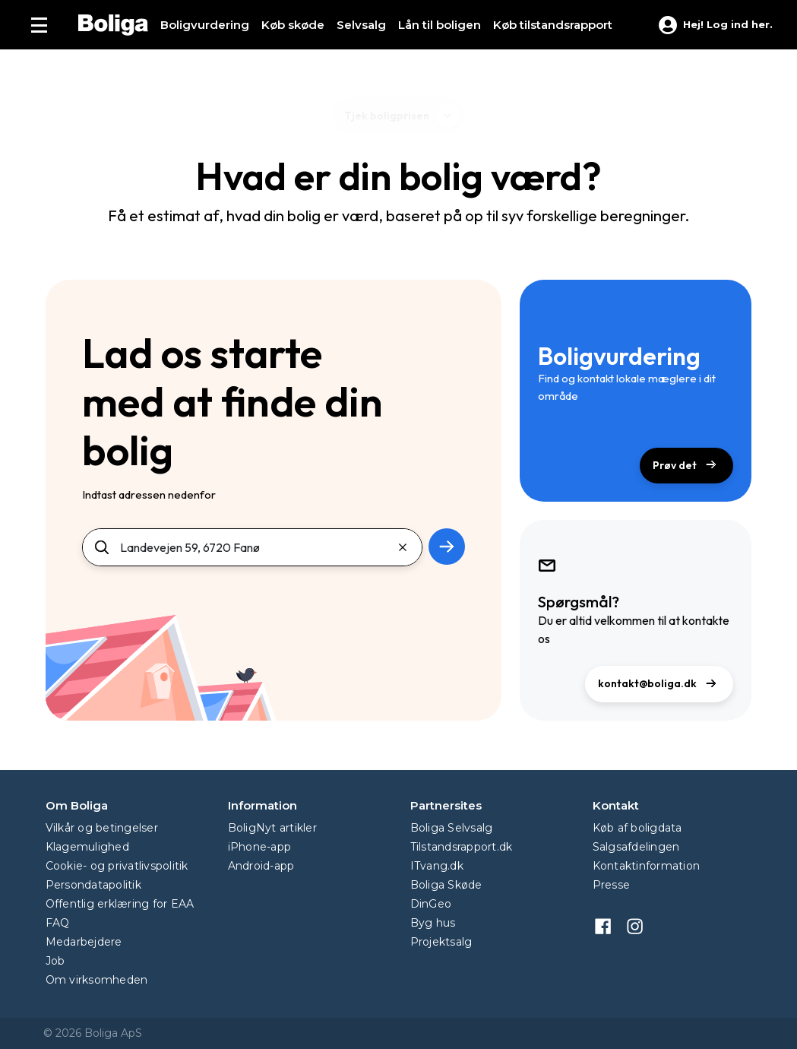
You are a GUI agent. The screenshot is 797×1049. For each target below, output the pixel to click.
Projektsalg (441, 942)
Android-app (261, 866)
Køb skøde (292, 25)
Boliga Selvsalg (451, 828)
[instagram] (640, 924)
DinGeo (431, 904)
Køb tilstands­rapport (552, 25)
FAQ (58, 923)
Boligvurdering (204, 25)
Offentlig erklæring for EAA (120, 904)
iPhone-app (260, 847)
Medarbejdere (84, 942)
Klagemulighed (87, 847)
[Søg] (252, 547)
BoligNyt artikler (272, 828)
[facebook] (609, 924)
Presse (612, 885)
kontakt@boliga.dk (659, 684)
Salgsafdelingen (636, 847)
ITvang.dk (436, 866)
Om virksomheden (97, 980)
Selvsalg (361, 25)
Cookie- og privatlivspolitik (117, 866)
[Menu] (39, 24)
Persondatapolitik (93, 885)
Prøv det (686, 466)
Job (55, 961)
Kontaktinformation (647, 866)
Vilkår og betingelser (102, 828)
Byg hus (433, 923)
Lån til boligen (439, 25)
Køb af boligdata (637, 828)
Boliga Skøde (446, 885)
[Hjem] (113, 25)
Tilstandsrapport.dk (461, 847)
